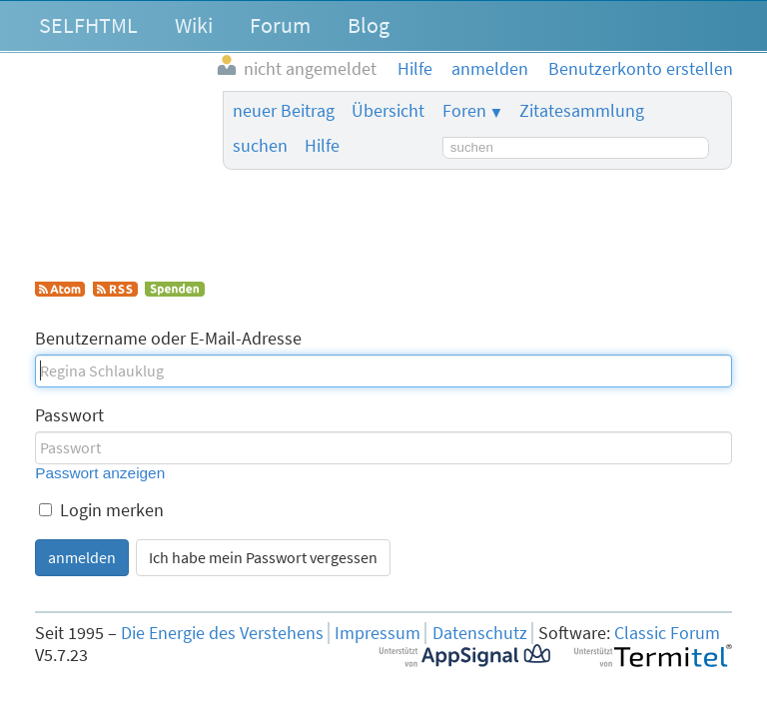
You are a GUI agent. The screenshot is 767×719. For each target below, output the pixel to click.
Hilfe (322, 146)
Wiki (194, 25)
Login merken (101, 510)
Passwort (69, 415)
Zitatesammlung (581, 111)
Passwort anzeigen (100, 472)
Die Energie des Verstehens (222, 633)
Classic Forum (667, 633)
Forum (280, 25)
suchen (260, 146)
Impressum (377, 633)
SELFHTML (88, 25)
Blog (368, 25)
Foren (464, 111)
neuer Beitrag (284, 111)
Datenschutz (479, 633)
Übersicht (388, 111)
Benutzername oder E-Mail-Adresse (168, 339)
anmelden (82, 557)
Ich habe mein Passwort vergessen (263, 557)
